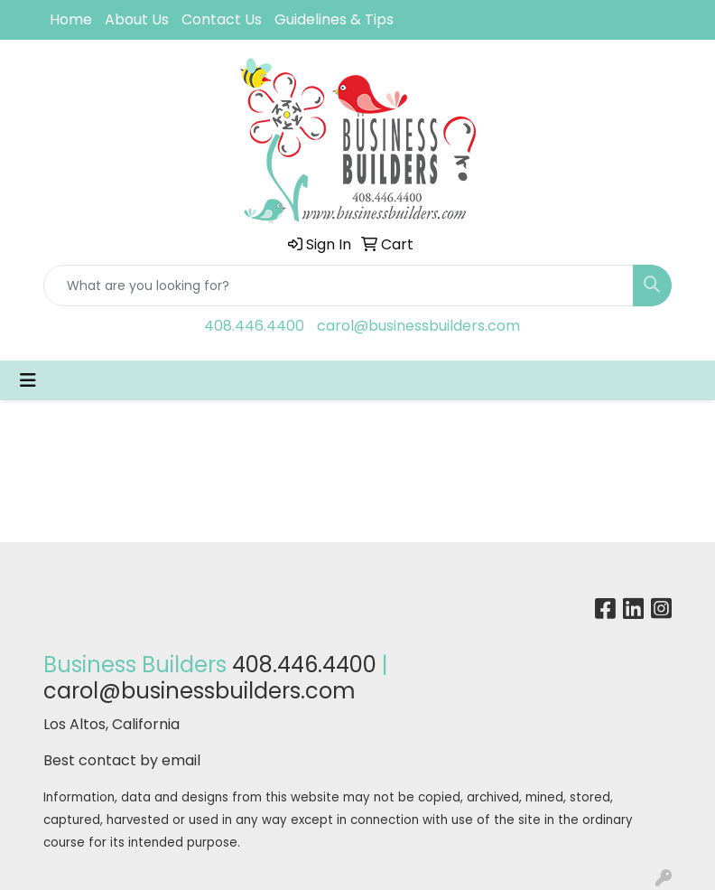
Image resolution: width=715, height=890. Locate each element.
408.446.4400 (254, 325)
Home (71, 19)
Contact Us (221, 19)
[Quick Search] (338, 285)
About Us (137, 19)
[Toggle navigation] (28, 380)
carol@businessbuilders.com (418, 325)
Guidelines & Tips (334, 19)
